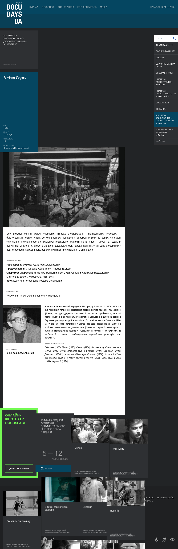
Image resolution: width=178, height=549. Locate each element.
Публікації (8, 501)
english (19, 2)
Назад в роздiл (9, 64)
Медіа (103, 7)
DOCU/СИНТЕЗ (66, 7)
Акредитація (116, 505)
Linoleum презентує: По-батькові (164, 82)
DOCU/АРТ (160, 58)
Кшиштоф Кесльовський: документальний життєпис (165, 119)
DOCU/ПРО (48, 7)
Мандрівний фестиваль (140, 501)
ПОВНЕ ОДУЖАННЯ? (165, 51)
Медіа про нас (116, 501)
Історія (91, 522)
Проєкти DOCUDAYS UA (141, 497)
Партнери (93, 512)
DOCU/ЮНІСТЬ (162, 103)
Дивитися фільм (19, 216)
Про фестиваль (87, 7)
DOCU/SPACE (134, 508)
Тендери (92, 518)
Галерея (113, 508)
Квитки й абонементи (30, 497)
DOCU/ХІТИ (161, 109)
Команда (92, 508)
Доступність (94, 515)
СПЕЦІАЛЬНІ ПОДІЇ (164, 73)
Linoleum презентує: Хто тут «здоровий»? (166, 94)
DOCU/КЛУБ (133, 505)
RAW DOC (51, 505)
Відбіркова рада (96, 505)
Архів (90, 525)
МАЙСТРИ (160, 141)
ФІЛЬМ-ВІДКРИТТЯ (164, 45)
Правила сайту (166, 497)
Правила (22, 501)
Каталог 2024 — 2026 (162, 7)
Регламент (93, 501)
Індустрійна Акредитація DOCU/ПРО (65, 501)
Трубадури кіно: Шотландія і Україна (164, 132)
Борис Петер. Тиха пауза (165, 65)
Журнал (33, 7)
